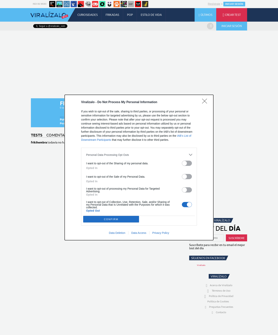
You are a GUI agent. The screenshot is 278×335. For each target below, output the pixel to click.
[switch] (187, 163)
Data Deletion (117, 232)
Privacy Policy (160, 232)
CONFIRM (111, 219)
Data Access (138, 232)
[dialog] (139, 167)
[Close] (205, 102)
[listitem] (139, 155)
